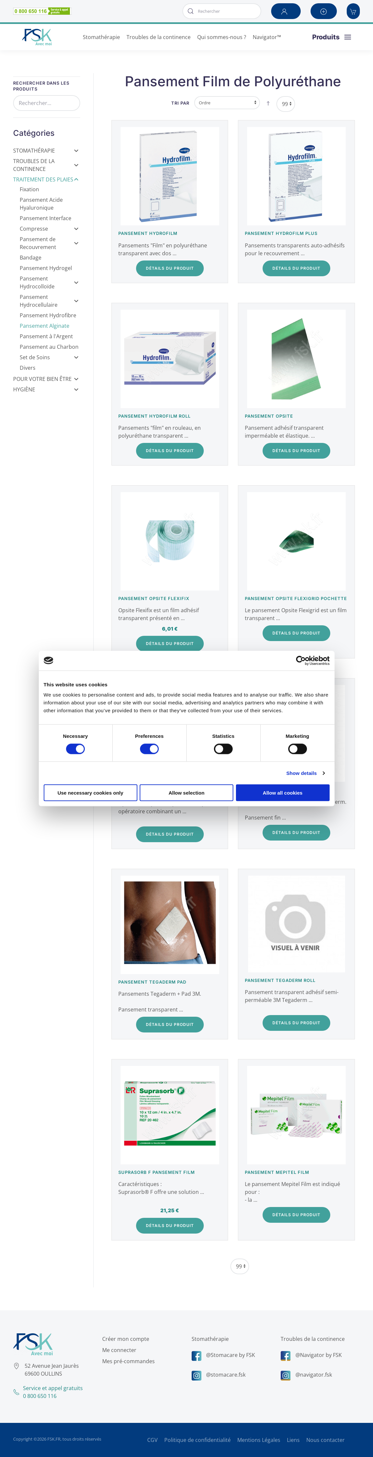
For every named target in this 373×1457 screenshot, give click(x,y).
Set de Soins (49, 357)
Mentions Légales (258, 1440)
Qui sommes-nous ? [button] (221, 37)
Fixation (29, 189)
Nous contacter (325, 1440)
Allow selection (186, 793)
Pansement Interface (45, 218)
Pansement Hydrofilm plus (281, 233)
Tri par (180, 103)
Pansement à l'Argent (46, 336)
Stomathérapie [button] (101, 37)
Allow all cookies (283, 793)
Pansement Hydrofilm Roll (154, 416)
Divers (27, 367)
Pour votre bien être (46, 379)
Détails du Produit (170, 268)
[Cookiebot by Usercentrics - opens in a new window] (301, 660)
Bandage (30, 257)
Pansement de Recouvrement (49, 243)
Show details (301, 773)
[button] (286, 11)
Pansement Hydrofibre (48, 315)
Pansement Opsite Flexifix (153, 598)
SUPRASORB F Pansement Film (156, 1172)
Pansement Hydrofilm (147, 233)
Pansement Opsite (269, 416)
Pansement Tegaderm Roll (280, 980)
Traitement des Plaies (46, 179)
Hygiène (46, 389)
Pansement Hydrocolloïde (49, 282)
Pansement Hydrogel (46, 268)
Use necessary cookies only (90, 793)
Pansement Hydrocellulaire (49, 300)
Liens (293, 1440)
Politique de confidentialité (197, 1440)
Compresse (49, 229)
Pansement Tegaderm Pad (152, 982)
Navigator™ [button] (267, 37)
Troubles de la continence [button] (159, 37)
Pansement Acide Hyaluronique (41, 203)
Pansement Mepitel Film (277, 1172)
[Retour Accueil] (37, 37)
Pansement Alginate (44, 325)
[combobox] (221, 11)
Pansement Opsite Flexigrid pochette (296, 598)
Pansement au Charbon (49, 346)
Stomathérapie (46, 151)
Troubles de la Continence (46, 165)
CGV (152, 1440)
